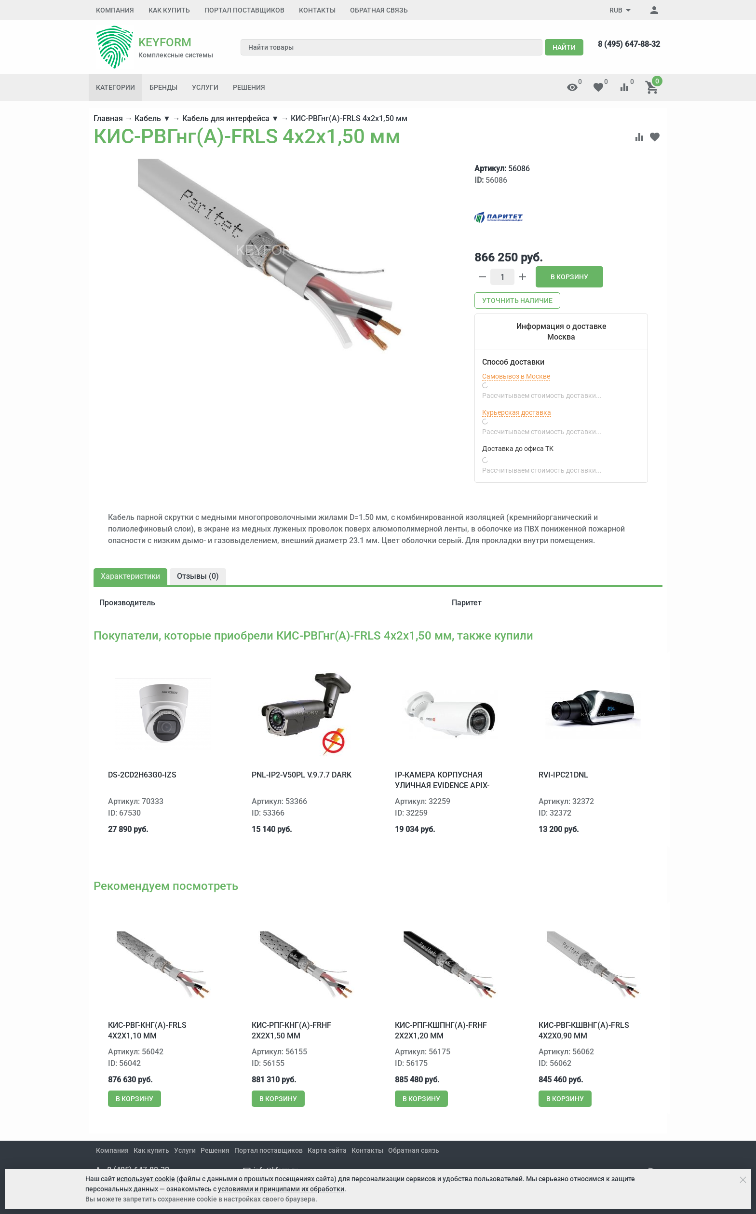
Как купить (169, 10)
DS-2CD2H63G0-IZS (142, 774)
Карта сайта (327, 1150)
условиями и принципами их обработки (281, 1189)
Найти (564, 47)
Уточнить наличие (517, 300)
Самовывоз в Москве (516, 376)
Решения (249, 87)
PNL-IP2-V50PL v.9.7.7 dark (301, 774)
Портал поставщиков (244, 10)
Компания (115, 10)
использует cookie (146, 1179)
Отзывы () (198, 576)
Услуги (205, 87)
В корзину (569, 277)
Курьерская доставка (516, 412)
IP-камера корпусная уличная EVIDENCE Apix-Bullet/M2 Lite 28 (442, 785)
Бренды (163, 87)
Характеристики (130, 576)
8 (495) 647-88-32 (629, 44)
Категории (115, 87)
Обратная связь (379, 10)
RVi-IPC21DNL (563, 774)
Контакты (317, 10)
